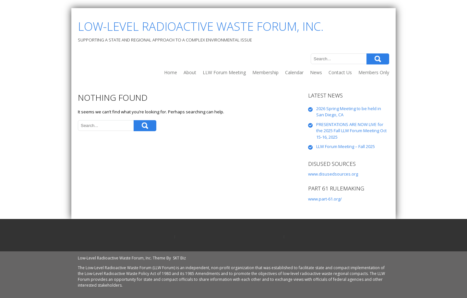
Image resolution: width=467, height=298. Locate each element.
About (190, 72)
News (316, 72)
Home (170, 72)
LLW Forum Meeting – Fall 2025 (345, 146)
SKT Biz (179, 258)
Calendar (294, 72)
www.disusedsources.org (333, 174)
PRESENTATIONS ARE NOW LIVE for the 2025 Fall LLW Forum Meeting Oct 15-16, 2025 (351, 130)
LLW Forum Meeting (224, 72)
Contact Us (340, 72)
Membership (265, 72)
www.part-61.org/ (325, 199)
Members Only (373, 72)
